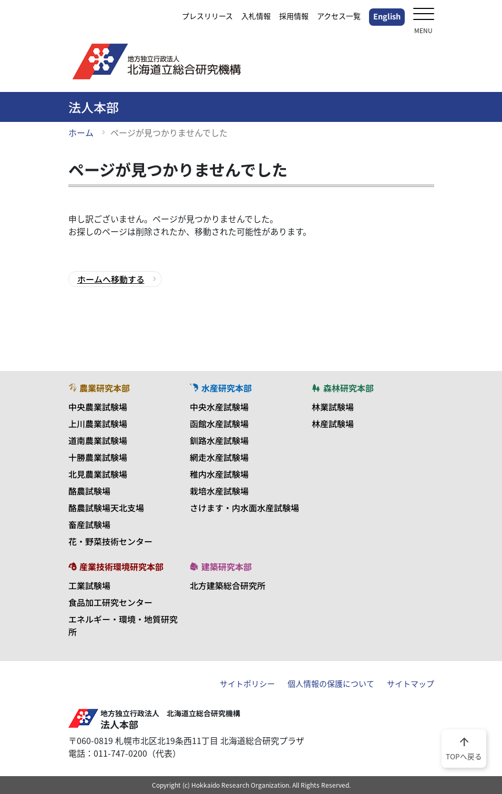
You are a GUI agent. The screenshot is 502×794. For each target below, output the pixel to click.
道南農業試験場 (97, 440)
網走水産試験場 (219, 457)
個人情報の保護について (331, 683)
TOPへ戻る (464, 748)
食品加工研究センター (110, 602)
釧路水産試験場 (219, 440)
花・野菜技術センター (110, 541)
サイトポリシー (247, 683)
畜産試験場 (89, 524)
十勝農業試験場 (97, 457)
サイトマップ (410, 683)
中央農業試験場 (97, 406)
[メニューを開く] (423, 15)
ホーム (81, 132)
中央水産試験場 (219, 406)
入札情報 (256, 16)
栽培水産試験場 (219, 490)
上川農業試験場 (97, 423)
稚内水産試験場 (219, 474)
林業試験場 (333, 406)
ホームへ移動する (111, 279)
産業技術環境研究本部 (116, 566)
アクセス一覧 (339, 16)
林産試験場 (333, 423)
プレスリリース (207, 16)
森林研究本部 (343, 387)
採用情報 (294, 16)
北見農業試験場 (97, 474)
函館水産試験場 (219, 423)
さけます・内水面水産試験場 (244, 507)
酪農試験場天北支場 (106, 507)
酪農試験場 (89, 490)
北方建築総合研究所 (227, 585)
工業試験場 (89, 585)
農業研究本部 (99, 387)
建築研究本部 (221, 566)
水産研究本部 (221, 387)
